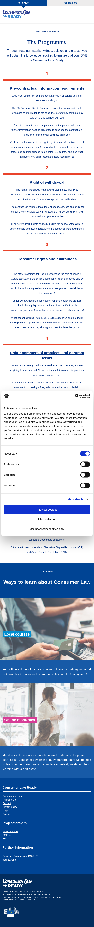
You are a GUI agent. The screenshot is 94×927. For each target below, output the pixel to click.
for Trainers (70, 2)
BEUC (6, 838)
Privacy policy (10, 807)
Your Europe (9, 859)
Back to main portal (13, 796)
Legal (5, 810)
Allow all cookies (47, 509)
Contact (7, 803)
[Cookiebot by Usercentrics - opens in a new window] (75, 396)
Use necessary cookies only (47, 528)
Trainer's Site (10, 799)
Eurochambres (10, 831)
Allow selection (47, 519)
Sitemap (7, 814)
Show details (76, 499)
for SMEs (23, 2)
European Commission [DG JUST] (21, 856)
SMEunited (8, 835)
